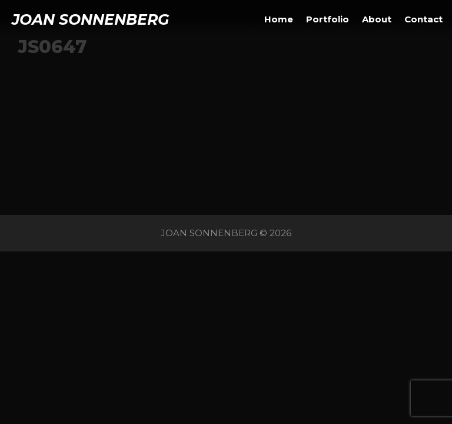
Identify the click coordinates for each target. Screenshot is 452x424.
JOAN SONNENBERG (90, 19)
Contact (423, 19)
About (376, 19)
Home (278, 19)
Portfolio (327, 19)
